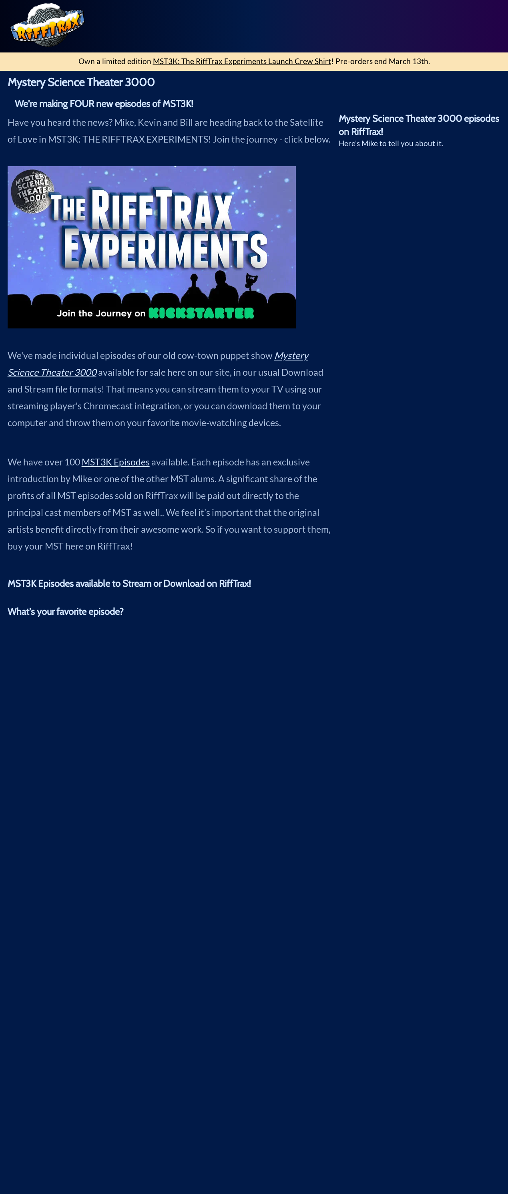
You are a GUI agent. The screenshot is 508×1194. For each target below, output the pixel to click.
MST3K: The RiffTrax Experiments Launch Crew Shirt (242, 61)
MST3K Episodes (116, 461)
